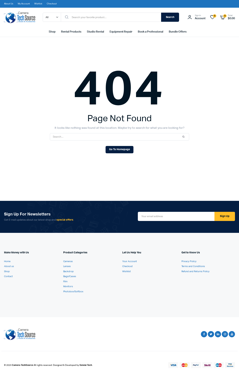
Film (65, 281)
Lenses (67, 266)
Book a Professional (150, 31)
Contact (8, 276)
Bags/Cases (69, 276)
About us (9, 266)
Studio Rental (95, 31)
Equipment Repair (121, 31)
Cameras (68, 261)
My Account (24, 4)
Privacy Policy (189, 261)
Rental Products (71, 31)
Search (170, 17)
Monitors (68, 286)
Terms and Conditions (193, 266)
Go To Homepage (119, 149)
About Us (8, 4)
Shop (52, 31)
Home (7, 261)
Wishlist (38, 4)
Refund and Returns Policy (195, 271)
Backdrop (68, 271)
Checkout (52, 4)
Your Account (129, 261)
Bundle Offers (178, 31)
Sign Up (224, 216)
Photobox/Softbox (73, 291)
